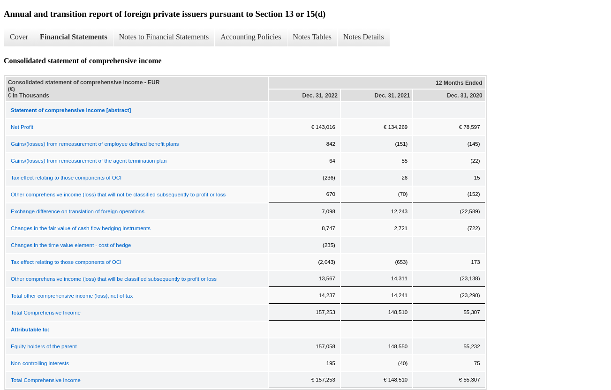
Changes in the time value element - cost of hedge (71, 245)
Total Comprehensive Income (46, 312)
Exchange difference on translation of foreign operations (77, 211)
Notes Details (363, 37)
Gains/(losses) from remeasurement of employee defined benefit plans (95, 144)
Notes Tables (312, 37)
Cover (19, 37)
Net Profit (22, 127)
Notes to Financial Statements (164, 37)
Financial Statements (73, 37)
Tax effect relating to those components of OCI (66, 177)
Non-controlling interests (40, 363)
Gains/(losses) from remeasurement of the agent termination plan (88, 161)
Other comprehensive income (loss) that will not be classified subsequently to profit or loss (118, 194)
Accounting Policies (250, 37)
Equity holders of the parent (44, 346)
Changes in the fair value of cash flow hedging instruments (81, 228)
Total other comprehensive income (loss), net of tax (72, 296)
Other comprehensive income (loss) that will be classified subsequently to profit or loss (114, 279)
